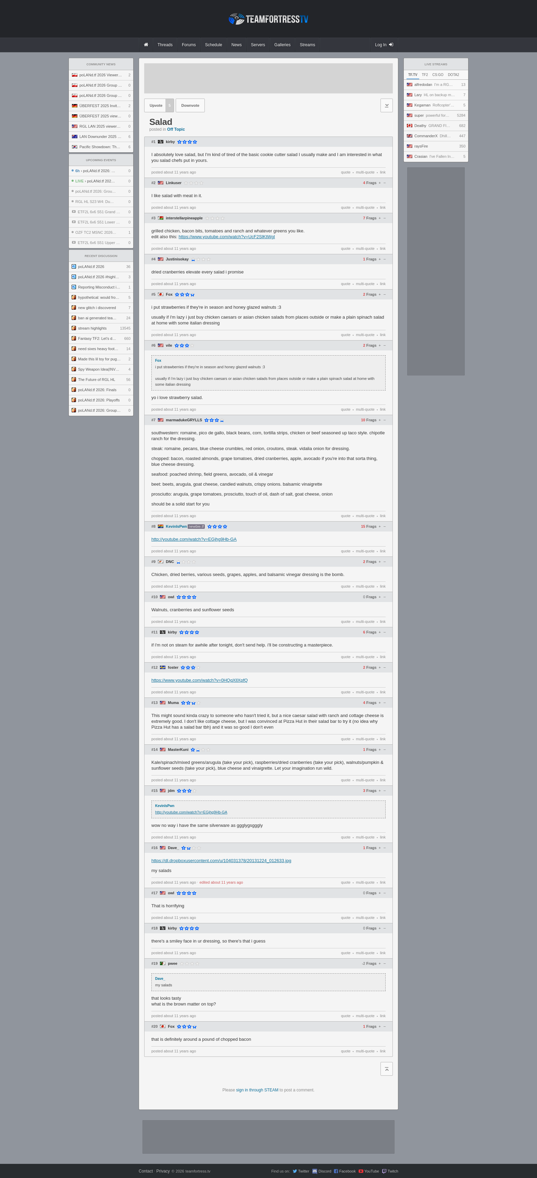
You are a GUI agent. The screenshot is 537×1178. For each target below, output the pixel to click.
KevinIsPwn (176, 526)
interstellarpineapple (184, 218)
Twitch (393, 1171)
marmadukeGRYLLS (184, 420)
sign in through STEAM (257, 1090)
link (383, 172)
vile (169, 345)
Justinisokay (177, 259)
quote (346, 172)
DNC (170, 562)
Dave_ (173, 848)
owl (171, 597)
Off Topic (176, 129)
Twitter (303, 1171)
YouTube (371, 1171)
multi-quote (365, 172)
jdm (171, 791)
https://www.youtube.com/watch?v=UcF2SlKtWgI (227, 236)
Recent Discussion (101, 256)
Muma (173, 703)
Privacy (163, 1171)
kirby (170, 142)
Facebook (347, 1171)
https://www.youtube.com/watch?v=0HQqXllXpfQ (199, 680)
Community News (101, 64)
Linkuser (174, 183)
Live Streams (436, 64)
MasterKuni (178, 750)
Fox (169, 294)
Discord (325, 1171)
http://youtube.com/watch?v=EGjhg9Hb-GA (194, 539)
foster (173, 667)
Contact (146, 1171)
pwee (172, 963)
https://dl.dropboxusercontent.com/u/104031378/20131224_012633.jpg (221, 860)
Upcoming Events (101, 160)
